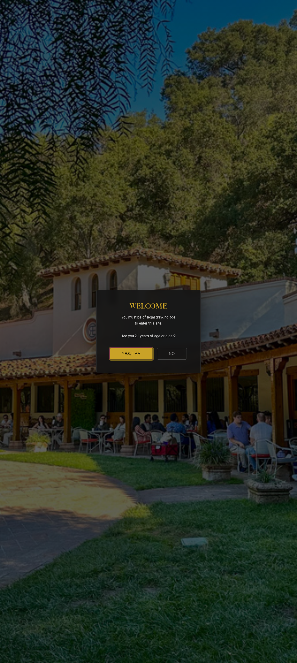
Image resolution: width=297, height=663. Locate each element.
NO (172, 354)
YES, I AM (131, 354)
